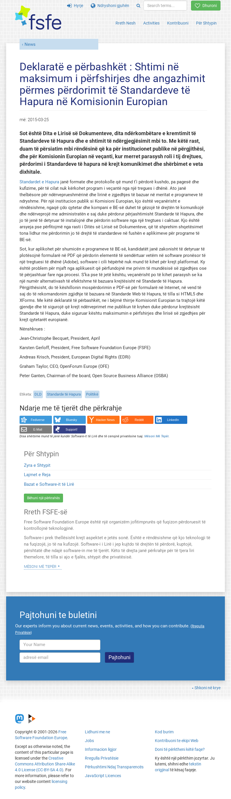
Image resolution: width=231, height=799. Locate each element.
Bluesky (71, 420)
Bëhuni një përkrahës (43, 498)
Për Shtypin (206, 23)
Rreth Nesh (126, 23)
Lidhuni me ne (97, 732)
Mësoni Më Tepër (40, 566)
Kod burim (164, 732)
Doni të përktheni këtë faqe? (180, 749)
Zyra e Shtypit (37, 465)
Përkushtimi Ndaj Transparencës (114, 767)
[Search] (138, 5)
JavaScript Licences (103, 775)
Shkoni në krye (207, 687)
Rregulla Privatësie (101, 758)
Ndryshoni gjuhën (110, 5)
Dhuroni (206, 5)
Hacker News (105, 420)
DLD (38, 394)
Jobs (89, 740)
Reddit (139, 420)
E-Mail (37, 429)
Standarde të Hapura (64, 394)
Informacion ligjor (101, 749)
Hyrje (75, 5)
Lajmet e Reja (37, 474)
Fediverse (38, 420)
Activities (151, 23)
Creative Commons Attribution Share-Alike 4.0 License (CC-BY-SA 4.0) (45, 764)
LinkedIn (173, 420)
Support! (72, 429)
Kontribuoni (177, 23)
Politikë (92, 394)
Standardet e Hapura (39, 181)
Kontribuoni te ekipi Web (176, 740)
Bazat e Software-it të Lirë (49, 484)
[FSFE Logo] (38, 18)
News (30, 44)
